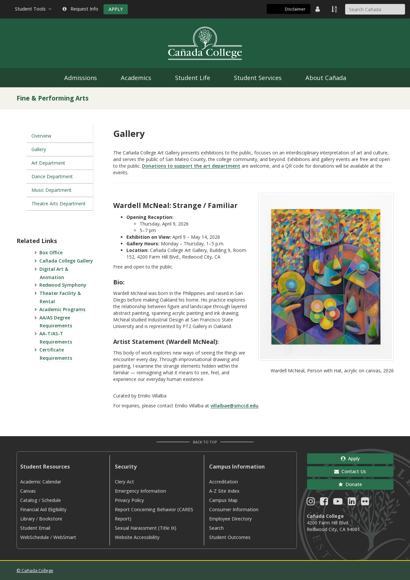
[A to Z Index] (334, 9)
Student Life (192, 78)
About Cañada (325, 78)
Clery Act (124, 481)
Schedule (51, 500)
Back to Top (205, 441)
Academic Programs (62, 309)
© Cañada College (35, 570)
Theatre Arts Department (58, 203)
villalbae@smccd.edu (234, 405)
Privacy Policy (129, 500)
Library (27, 519)
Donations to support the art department (191, 166)
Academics (136, 78)
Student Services (258, 78)
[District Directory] (318, 9)
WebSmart (64, 537)
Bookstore (50, 519)
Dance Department (52, 176)
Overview (41, 136)
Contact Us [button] (350, 471)
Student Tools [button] (34, 9)
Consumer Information (233, 509)
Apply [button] (350, 458)
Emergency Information (140, 491)
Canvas (28, 491)
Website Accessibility (137, 537)
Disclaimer (295, 9)
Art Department (48, 163)
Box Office (51, 252)
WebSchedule (34, 537)
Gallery (38, 149)
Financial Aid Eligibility (43, 509)
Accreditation (223, 481)
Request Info (80, 9)
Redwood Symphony (62, 285)
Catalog (28, 500)
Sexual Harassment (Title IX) (145, 528)
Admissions (80, 78)
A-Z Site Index (224, 491)
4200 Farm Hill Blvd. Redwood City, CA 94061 (333, 525)
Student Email (35, 528)
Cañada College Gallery (66, 261)
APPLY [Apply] (116, 9)
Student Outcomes (230, 537)
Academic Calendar (40, 481)
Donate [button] (350, 484)
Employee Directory (230, 519)
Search (216, 528)
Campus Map (223, 500)
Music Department (51, 190)
